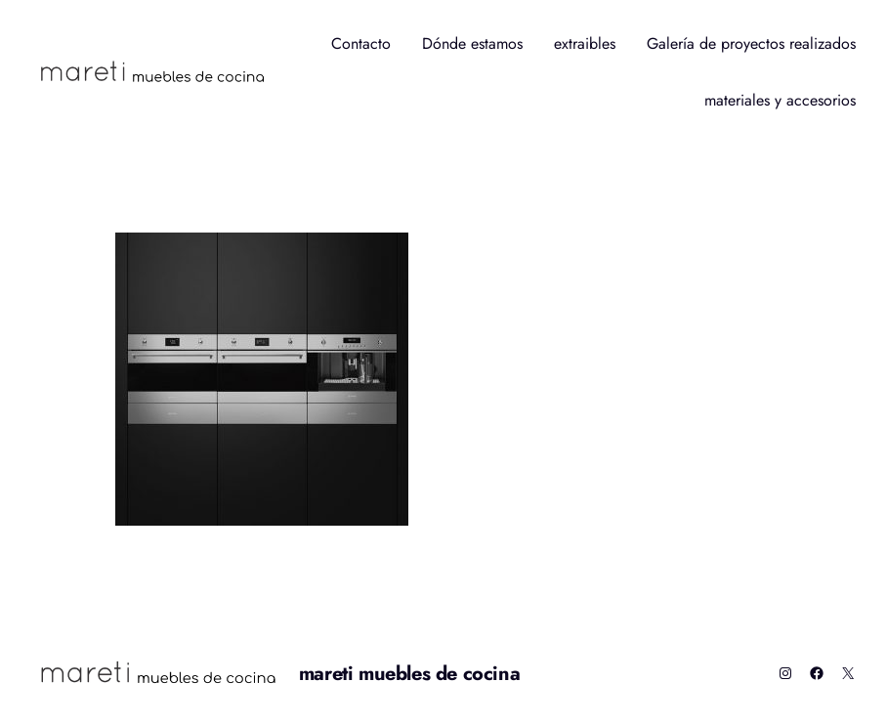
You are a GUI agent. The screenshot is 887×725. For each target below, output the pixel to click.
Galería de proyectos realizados (751, 43)
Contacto (361, 43)
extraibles (584, 43)
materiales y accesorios (780, 100)
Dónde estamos (472, 43)
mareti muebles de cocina (409, 674)
